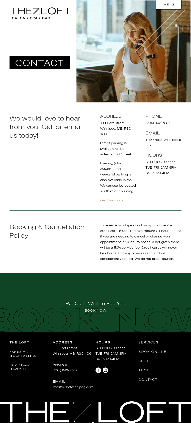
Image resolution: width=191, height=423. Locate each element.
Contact (148, 379)
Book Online (152, 351)
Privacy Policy (20, 369)
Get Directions (111, 200)
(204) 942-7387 (65, 370)
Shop (143, 361)
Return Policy (20, 364)
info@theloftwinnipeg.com (73, 387)
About (145, 370)
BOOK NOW (95, 310)
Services (148, 342)
